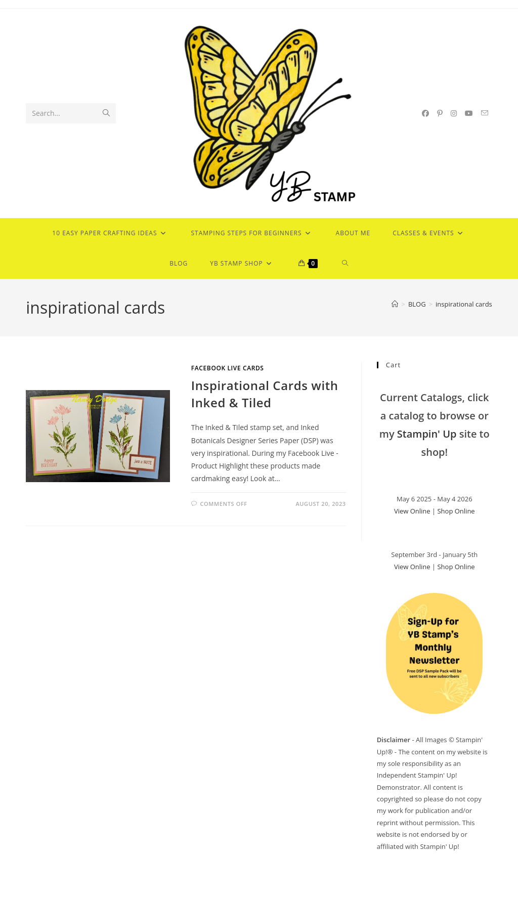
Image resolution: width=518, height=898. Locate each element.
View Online (412, 511)
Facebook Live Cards (227, 368)
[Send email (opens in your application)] (484, 113)
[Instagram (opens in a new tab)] (454, 113)
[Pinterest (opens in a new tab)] (440, 113)
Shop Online (455, 511)
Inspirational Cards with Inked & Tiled (264, 394)
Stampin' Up (427, 434)
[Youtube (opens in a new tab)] (469, 113)
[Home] (395, 304)
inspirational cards (464, 304)
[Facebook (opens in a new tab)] (425, 113)
